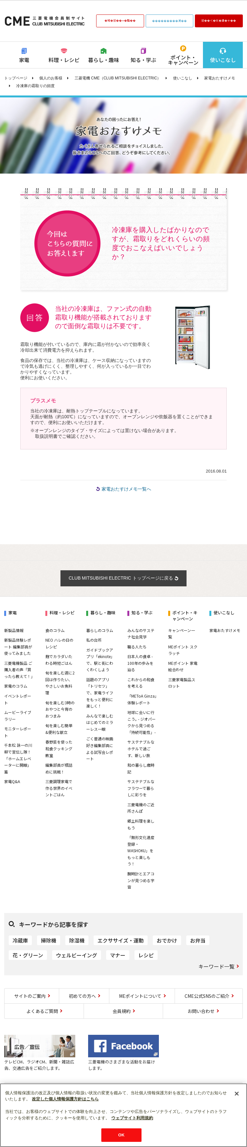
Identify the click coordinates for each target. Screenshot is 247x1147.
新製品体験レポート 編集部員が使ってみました (18, 646)
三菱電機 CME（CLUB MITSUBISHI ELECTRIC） (118, 78)
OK (121, 1135)
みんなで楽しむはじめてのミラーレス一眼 (99, 722)
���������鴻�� (169, 21)
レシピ (146, 955)
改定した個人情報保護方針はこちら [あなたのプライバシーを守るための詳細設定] (65, 1099)
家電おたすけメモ (219, 78)
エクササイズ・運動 (120, 940)
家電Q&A (12, 781)
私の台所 (94, 640)
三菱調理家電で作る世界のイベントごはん (58, 788)
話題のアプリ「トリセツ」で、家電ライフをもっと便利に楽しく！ (99, 693)
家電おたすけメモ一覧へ (126, 489)
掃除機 (48, 940)
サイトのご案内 (30, 996)
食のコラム (55, 630)
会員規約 (122, 1011)
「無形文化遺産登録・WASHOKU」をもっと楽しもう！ (140, 850)
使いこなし (223, 60)
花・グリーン (28, 955)
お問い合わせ (201, 1011)
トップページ (15, 78)
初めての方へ (82, 996)
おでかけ (167, 940)
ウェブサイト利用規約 (132, 1117)
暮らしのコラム (99, 630)
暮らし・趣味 (103, 60)
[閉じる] (237, 1094)
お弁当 (198, 940)
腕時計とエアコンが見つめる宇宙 (140, 880)
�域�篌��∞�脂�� (120, 20)
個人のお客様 (50, 78)
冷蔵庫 (20, 940)
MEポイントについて (140, 996)
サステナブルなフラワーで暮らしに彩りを (140, 788)
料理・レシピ (64, 60)
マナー (117, 955)
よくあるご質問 (42, 1011)
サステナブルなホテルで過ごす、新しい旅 (140, 748)
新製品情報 (13, 630)
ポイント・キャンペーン (183, 59)
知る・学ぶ (143, 60)
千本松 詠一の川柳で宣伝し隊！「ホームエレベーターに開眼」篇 (18, 758)
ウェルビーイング (76, 955)
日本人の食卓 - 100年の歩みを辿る (140, 663)
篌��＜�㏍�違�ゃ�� (218, 20)
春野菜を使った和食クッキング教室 (58, 748)
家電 (24, 60)
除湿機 (77, 940)
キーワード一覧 (216, 966)
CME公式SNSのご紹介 (207, 996)
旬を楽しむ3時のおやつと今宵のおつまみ (60, 709)
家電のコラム (15, 686)
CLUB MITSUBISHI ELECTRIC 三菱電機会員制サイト (44, 21)
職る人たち (137, 646)
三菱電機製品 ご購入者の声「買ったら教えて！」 (19, 669)
